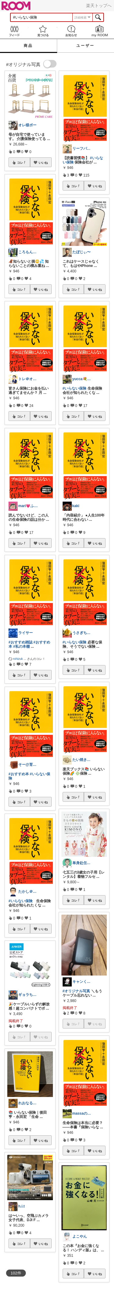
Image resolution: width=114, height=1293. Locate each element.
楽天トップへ (99, 5)
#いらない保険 (21, 901)
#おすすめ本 (19, 774)
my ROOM (99, 30)
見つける (43, 30)
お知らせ (71, 30)
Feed (14, 30)
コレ (21, 162)
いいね (43, 162)
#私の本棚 (21, 646)
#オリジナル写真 (76, 991)
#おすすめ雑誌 (21, 642)
